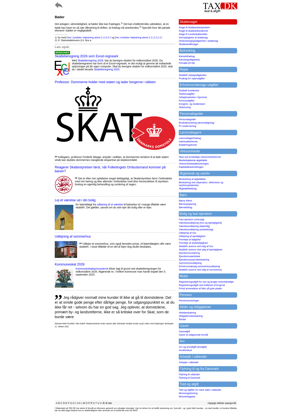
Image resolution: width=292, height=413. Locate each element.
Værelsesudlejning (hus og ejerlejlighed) (200, 222)
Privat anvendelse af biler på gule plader (200, 288)
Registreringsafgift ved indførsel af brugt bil (202, 285)
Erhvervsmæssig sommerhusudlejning (199, 266)
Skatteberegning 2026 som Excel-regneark (86, 56)
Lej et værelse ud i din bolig (75, 200)
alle (110, 403)
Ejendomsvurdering (189, 253)
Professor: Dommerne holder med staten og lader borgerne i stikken (105, 82)
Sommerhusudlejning (190, 263)
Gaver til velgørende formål (193, 334)
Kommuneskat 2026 (70, 264)
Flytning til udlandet (189, 374)
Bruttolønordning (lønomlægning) (196, 122)
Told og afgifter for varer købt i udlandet (200, 389)
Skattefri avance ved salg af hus (196, 246)
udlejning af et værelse (110, 204)
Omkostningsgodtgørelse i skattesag (198, 40)
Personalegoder (187, 119)
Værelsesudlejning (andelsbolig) (196, 229)
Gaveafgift (184, 331)
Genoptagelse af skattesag (193, 37)
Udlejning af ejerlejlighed (192, 236)
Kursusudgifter (186, 100)
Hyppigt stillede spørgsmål (222, 403)
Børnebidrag (185, 207)
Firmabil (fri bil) (187, 63)
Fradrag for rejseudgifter (192, 78)
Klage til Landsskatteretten (193, 34)
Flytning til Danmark (189, 377)
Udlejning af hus (187, 232)
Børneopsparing (187, 204)
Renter (182, 319)
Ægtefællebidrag (187, 188)
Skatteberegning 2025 (106, 69)
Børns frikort (185, 200)
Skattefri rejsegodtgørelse (192, 75)
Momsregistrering (188, 393)
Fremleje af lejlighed (189, 239)
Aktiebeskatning (187, 312)
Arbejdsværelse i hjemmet (193, 97)
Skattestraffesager (188, 44)
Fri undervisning (187, 126)
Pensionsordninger (189, 300)
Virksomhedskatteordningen (194, 163)
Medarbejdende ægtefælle (193, 160)
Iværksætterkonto (188, 141)
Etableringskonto (188, 144)
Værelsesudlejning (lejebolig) (194, 226)
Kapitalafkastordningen (191, 167)
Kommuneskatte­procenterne (92, 268)
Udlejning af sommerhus (73, 236)
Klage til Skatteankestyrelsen (194, 27)
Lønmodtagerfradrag (190, 138)
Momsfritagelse (187, 396)
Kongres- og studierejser (192, 104)
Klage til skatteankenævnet (193, 30)
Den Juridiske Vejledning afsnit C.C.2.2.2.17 (138, 37)
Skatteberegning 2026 (90, 60)
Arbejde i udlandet (188, 362)
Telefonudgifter (187, 93)
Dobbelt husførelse (189, 90)
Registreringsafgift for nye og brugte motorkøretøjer (206, 281)
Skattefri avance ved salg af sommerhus (200, 269)
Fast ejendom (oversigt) (191, 219)
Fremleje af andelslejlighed (193, 242)
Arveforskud (185, 350)
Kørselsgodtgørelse (189, 59)
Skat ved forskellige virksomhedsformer (200, 157)
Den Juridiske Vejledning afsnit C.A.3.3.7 (89, 37)
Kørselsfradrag (187, 56)
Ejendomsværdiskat (189, 256)
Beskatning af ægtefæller (192, 179)
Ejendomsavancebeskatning (194, 259)
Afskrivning (185, 107)
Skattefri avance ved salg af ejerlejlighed (200, 249)
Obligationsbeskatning (191, 316)
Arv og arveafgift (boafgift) (193, 346)
